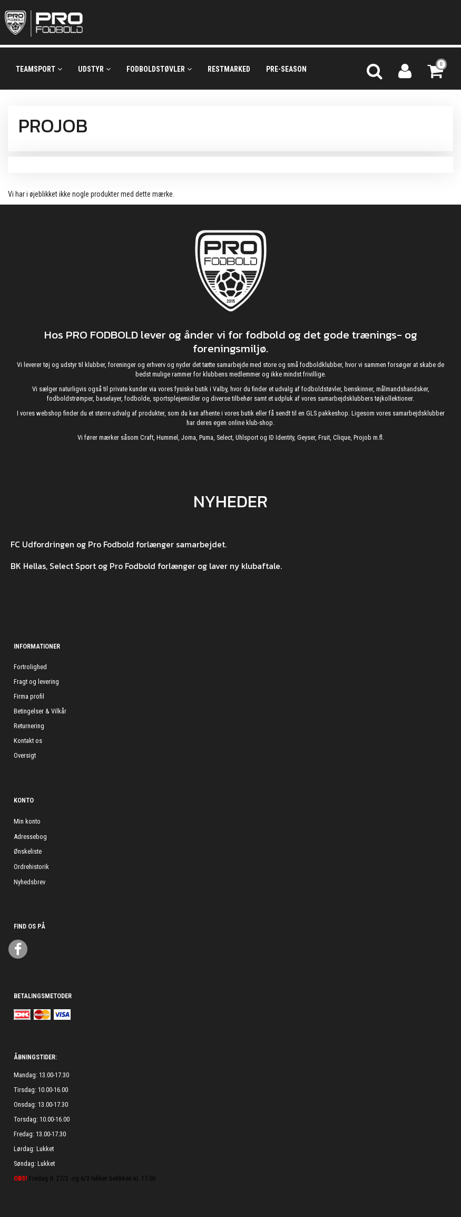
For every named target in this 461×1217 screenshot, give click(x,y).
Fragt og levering (36, 681)
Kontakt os (28, 741)
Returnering (29, 726)
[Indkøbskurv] (436, 69)
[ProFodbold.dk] (91, 23)
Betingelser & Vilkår (40, 711)
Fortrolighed (30, 667)
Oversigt (25, 755)
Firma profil (29, 696)
